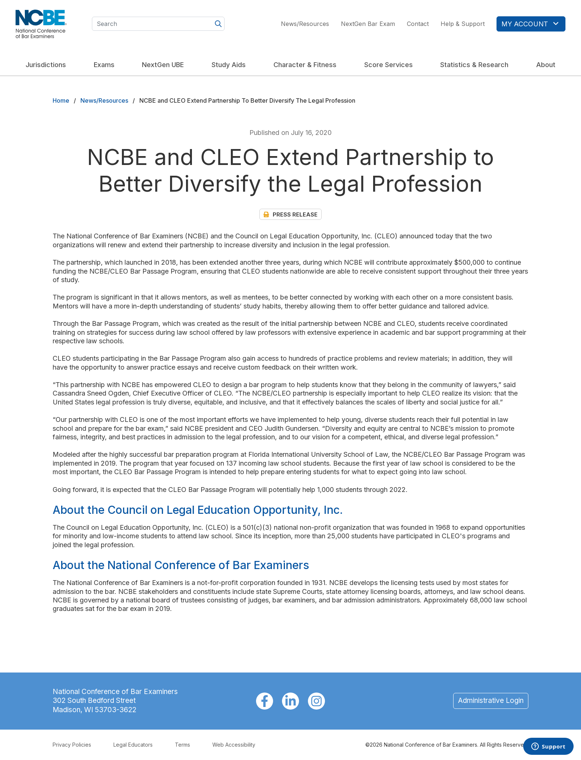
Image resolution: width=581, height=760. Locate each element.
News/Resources (305, 23)
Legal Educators (133, 744)
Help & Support (463, 23)
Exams (104, 65)
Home (61, 100)
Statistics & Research (474, 65)
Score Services (388, 65)
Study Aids (229, 65)
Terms (182, 744)
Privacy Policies (72, 744)
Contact (418, 23)
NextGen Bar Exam (368, 23)
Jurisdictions (46, 65)
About (545, 65)
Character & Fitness (304, 65)
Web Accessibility (233, 744)
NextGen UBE (163, 65)
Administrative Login (491, 700)
